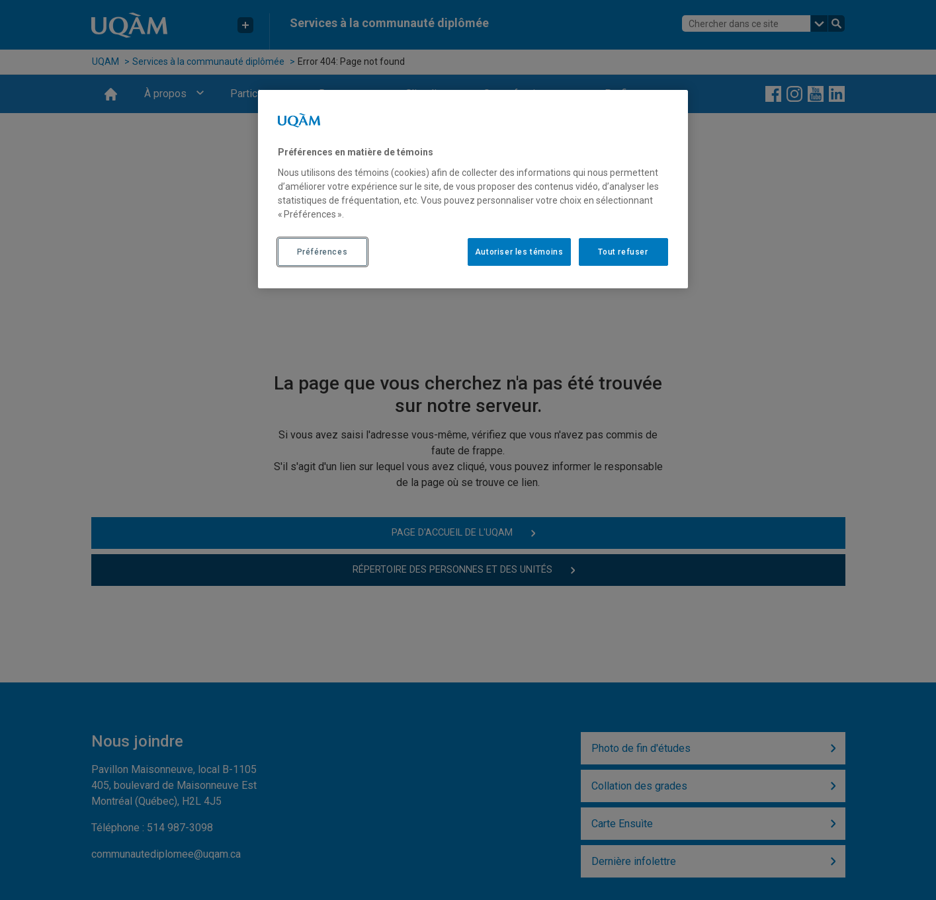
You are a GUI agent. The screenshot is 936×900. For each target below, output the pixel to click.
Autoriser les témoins (519, 252)
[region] (473, 189)
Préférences (322, 252)
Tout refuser (623, 252)
